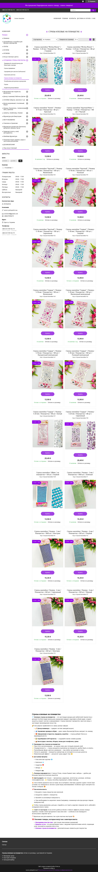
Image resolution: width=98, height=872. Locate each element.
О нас (94, 18)
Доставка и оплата (84, 18)
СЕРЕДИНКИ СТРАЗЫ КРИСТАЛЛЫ (15, 60)
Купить (47, 90)
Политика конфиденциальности (63, 870)
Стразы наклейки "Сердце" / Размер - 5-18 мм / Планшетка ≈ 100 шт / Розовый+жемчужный (80, 353)
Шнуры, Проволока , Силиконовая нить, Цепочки (15, 108)
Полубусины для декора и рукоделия (15, 81)
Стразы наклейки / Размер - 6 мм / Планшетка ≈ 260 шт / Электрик (47, 650)
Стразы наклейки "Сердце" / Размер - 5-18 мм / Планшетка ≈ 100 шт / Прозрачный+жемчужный (47, 353)
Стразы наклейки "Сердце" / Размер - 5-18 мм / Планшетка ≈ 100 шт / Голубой (80, 231)
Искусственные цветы (11, 57)
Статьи (4, 845)
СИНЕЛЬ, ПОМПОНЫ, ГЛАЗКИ (13, 113)
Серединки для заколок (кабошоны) (14, 71)
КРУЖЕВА (7, 53)
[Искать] (93, 10)
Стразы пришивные (9, 68)
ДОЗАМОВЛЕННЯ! (9, 144)
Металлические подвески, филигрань (12, 92)
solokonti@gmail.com (11, 214)
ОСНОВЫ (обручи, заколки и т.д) (14, 100)
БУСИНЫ (6, 50)
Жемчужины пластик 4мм (44, 822)
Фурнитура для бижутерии (12, 116)
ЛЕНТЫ (6, 46)
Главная (65, 18)
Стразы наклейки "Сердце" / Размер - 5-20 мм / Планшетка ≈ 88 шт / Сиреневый (80, 414)
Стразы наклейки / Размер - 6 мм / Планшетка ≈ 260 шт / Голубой (80, 532)
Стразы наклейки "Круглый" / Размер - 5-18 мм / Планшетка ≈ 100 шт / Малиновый (47, 171)
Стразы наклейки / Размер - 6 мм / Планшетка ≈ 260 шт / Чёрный (80, 591)
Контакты (72, 18)
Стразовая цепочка (9, 75)
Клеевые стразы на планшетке (46, 828)
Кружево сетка (40, 824)
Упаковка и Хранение (11, 123)
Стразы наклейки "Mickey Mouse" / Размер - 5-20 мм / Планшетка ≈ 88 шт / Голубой (47, 49)
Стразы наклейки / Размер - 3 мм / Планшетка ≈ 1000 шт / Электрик (47, 532)
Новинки (6, 38)
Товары (5, 35)
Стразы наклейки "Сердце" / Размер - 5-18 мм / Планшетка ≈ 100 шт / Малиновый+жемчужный (80, 292)
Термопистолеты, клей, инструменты (11, 132)
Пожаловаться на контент (45, 870)
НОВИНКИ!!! (57, 18)
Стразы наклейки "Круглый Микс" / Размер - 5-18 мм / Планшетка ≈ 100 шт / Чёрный (80, 110)
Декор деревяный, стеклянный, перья (14, 104)
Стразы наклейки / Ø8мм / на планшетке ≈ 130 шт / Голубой (47, 474)
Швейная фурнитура (10, 136)
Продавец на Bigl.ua (49, 868)
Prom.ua (58, 866)
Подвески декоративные (11, 87)
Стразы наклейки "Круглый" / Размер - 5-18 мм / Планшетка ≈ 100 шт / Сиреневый (47, 231)
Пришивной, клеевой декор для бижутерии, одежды (13, 64)
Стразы (6, 84)
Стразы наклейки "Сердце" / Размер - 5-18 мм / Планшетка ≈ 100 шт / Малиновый (47, 292)
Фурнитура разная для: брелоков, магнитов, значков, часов (15, 127)
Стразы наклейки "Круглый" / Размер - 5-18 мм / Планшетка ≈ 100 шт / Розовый (80, 171)
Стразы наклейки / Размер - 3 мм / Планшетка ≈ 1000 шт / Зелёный (80, 474)
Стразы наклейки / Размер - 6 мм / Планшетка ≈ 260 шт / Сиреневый (47, 591)
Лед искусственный (10, 148)
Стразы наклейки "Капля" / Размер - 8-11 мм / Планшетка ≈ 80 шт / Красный (48, 110)
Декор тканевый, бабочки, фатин (14, 96)
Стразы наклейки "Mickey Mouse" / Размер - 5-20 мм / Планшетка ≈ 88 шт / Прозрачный (80, 49)
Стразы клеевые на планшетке (13, 78)
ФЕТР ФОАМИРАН (9, 120)
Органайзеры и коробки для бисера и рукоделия (13, 42)
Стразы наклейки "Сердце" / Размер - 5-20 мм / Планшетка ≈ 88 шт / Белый (47, 413)
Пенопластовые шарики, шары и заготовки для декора (14, 140)
